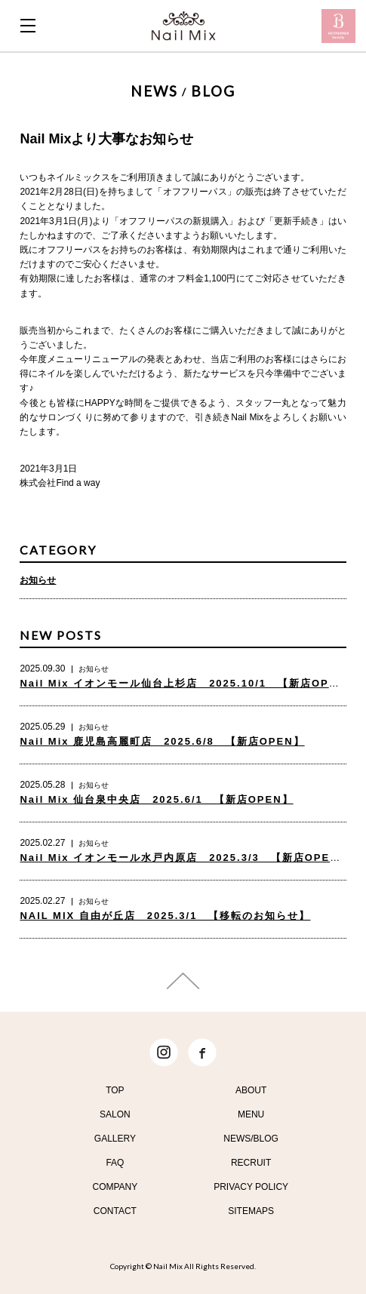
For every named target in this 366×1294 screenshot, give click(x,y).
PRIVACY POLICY (251, 1187)
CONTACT (115, 1211)
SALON (115, 1114)
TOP (115, 1090)
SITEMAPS (251, 1211)
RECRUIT (251, 1162)
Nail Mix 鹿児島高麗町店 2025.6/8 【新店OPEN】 (162, 741)
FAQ (115, 1162)
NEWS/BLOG (250, 1138)
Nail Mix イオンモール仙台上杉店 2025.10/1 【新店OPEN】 (188, 683)
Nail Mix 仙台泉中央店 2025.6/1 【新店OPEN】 (156, 799)
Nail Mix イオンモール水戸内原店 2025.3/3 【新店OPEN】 (184, 857)
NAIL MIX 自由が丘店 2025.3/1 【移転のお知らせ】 (165, 915)
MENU (251, 1114)
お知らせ (38, 580)
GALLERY (115, 1138)
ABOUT (250, 1090)
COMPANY (114, 1187)
